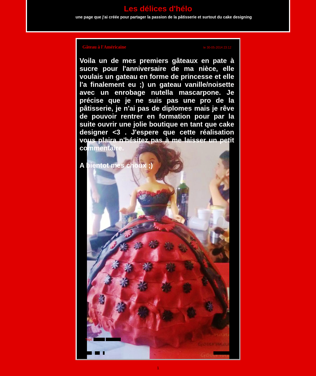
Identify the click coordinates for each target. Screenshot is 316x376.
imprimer (86, 353)
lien (97, 353)
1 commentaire (223, 353)
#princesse (113, 339)
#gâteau (99, 339)
